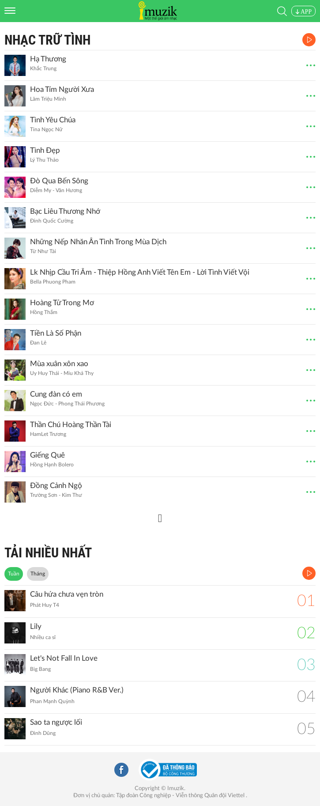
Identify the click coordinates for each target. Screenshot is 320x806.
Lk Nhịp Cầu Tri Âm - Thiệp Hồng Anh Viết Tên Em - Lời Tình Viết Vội (139, 272)
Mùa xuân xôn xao (59, 363)
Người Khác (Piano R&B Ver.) (77, 690)
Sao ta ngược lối (56, 722)
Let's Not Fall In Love (64, 658)
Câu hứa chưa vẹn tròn (66, 594)
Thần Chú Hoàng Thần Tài (70, 424)
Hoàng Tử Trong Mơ (62, 303)
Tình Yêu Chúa (52, 120)
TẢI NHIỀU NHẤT (48, 552)
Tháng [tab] (37, 573)
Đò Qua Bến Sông (59, 181)
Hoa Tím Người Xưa (62, 89)
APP (303, 11)
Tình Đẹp (45, 150)
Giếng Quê (47, 455)
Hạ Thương (48, 59)
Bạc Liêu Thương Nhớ (65, 211)
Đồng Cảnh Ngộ (56, 485)
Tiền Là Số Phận (55, 333)
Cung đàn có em (56, 394)
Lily (35, 626)
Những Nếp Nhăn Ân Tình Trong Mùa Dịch (98, 242)
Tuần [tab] (13, 573)
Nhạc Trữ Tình (47, 40)
